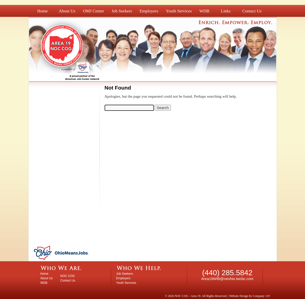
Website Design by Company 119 (249, 296)
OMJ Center (93, 11)
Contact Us (252, 11)
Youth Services (179, 11)
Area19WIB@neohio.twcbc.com (227, 279)
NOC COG (67, 276)
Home (42, 11)
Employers (148, 11)
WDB (204, 11)
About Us (67, 11)
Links (226, 11)
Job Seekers (122, 11)
